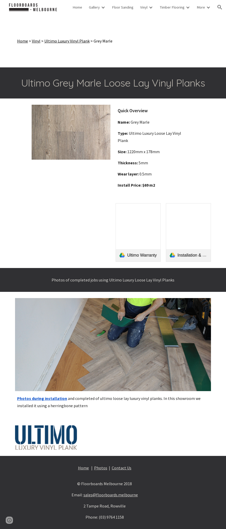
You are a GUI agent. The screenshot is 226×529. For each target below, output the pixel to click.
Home (22, 41)
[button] (220, 7)
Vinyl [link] (143, 7)
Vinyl (36, 41)
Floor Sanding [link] (122, 7)
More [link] (201, 7)
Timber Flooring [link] (172, 7)
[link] (138, 232)
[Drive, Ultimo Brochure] (63, 232)
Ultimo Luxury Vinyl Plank (67, 41)
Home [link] (77, 7)
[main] (113, 41)
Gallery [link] (94, 7)
